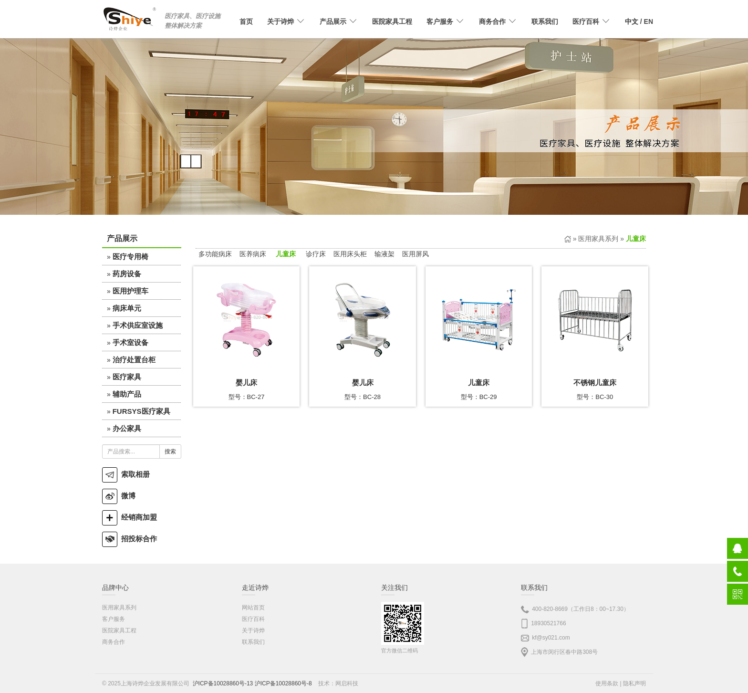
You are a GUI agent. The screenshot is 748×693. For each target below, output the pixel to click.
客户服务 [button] (445, 21)
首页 (246, 21)
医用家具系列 (598, 238)
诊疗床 (316, 254)
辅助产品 (127, 394)
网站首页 (253, 607)
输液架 (384, 254)
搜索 (170, 451)
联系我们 (544, 21)
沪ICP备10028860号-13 (223, 683)
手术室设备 (130, 342)
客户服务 (113, 619)
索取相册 (126, 474)
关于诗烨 (253, 630)
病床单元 (127, 308)
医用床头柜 (350, 254)
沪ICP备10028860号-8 (283, 683)
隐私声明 (634, 683)
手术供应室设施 (138, 325)
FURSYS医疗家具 (141, 411)
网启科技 (346, 683)
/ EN (639, 21)
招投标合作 (129, 539)
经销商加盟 (129, 517)
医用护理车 (130, 291)
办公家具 (127, 428)
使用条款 (606, 683)
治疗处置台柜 (134, 360)
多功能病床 (215, 254)
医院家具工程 (392, 21)
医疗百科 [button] (591, 21)
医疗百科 (253, 619)
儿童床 (286, 254)
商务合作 (113, 642)
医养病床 (252, 254)
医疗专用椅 (130, 256)
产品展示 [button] (339, 21)
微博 (118, 496)
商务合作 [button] (498, 21)
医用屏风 (415, 254)
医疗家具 (127, 377)
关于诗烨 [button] (286, 21)
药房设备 (127, 274)
